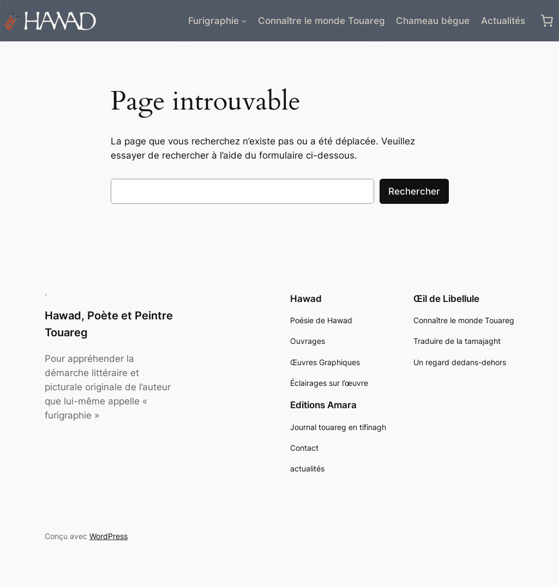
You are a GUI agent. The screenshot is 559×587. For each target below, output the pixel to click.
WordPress (108, 536)
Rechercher (414, 191)
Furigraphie (213, 20)
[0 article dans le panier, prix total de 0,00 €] (547, 20)
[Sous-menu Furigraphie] (244, 20)
